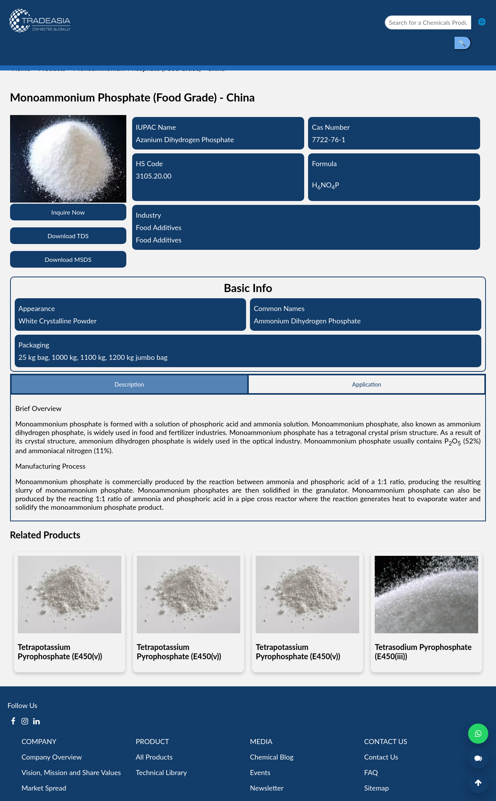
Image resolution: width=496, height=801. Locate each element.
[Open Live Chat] (478, 758)
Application (366, 384)
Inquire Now (68, 212)
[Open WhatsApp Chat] (478, 734)
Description (129, 384)
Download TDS (67, 235)
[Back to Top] (478, 783)
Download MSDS (68, 259)
